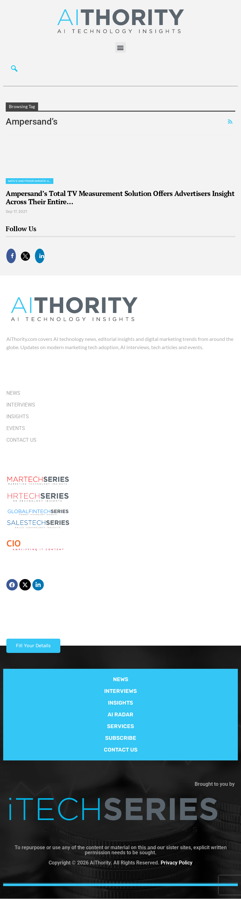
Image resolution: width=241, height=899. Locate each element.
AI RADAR (120, 714)
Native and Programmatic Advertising (30, 181)
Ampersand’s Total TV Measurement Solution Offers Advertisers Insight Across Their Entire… (120, 197)
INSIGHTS (120, 703)
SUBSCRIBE (120, 738)
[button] (120, 47)
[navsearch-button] (14, 70)
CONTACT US (120, 749)
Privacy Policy (176, 863)
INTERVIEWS (120, 691)
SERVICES (120, 726)
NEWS (120, 679)
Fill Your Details (33, 645)
